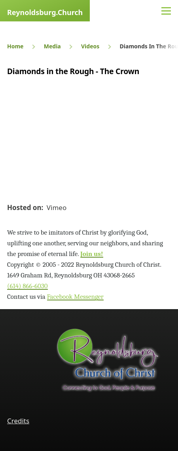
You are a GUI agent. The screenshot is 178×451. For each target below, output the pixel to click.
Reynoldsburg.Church (45, 12)
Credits (18, 420)
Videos (90, 46)
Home (15, 46)
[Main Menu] (166, 11)
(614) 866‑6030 (27, 286)
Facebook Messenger (75, 296)
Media (52, 46)
